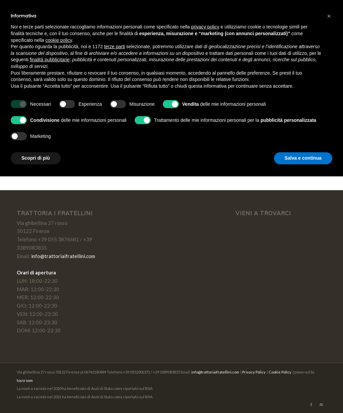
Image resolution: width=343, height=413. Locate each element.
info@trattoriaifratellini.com (63, 256)
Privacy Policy (254, 372)
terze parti (114, 46)
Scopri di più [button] (35, 158)
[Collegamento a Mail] (321, 405)
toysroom (25, 380)
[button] (329, 16)
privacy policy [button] (205, 26)
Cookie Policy (280, 372)
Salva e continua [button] (303, 158)
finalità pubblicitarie (50, 59)
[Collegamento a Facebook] (311, 405)
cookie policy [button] (59, 40)
